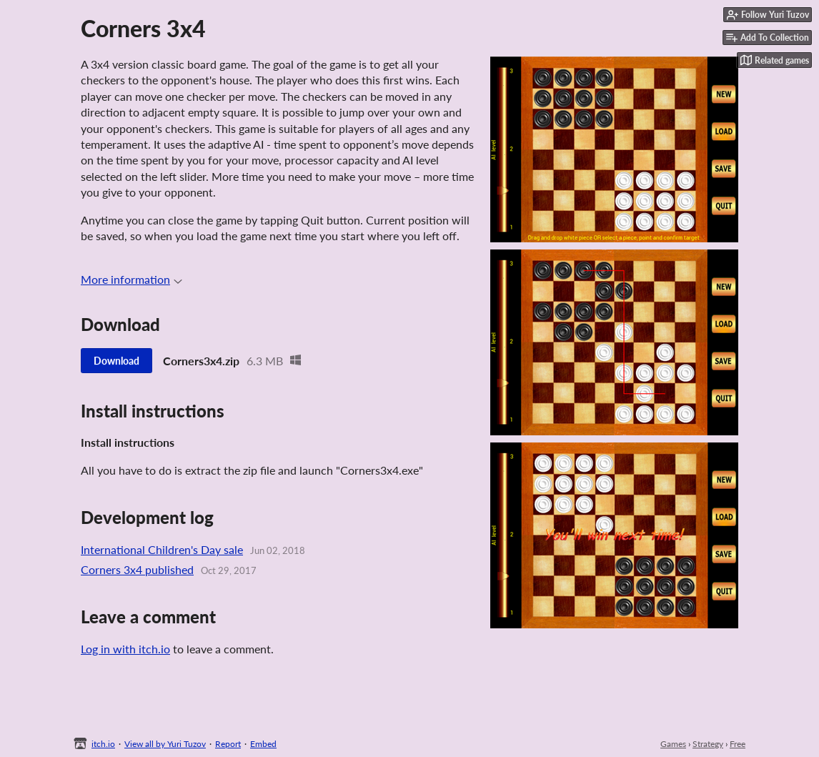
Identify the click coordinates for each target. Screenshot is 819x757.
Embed (263, 743)
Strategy (708, 743)
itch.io (103, 743)
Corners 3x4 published (137, 569)
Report (228, 743)
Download (116, 361)
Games (673, 743)
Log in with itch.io (125, 648)
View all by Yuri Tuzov (165, 743)
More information (131, 279)
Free (737, 743)
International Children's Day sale (162, 549)
